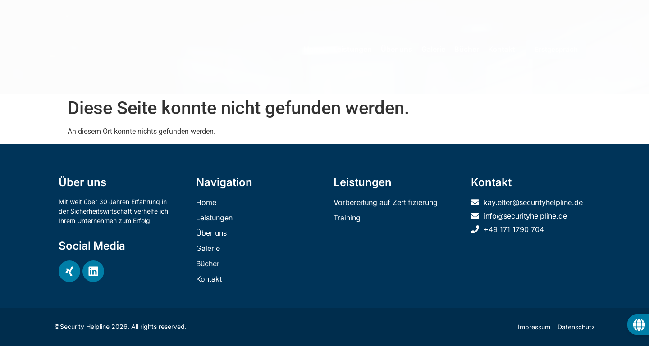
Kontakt (501, 49)
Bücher (466, 49)
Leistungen (352, 49)
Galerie (433, 49)
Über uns (396, 49)
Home (314, 49)
